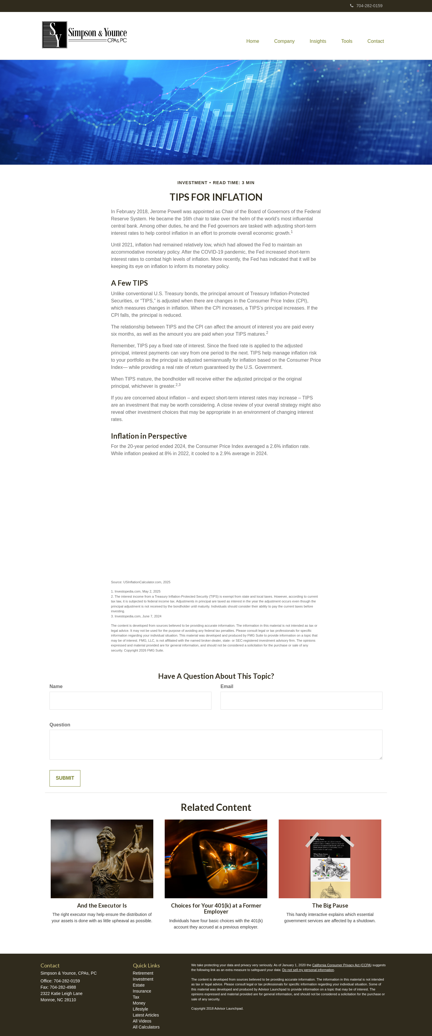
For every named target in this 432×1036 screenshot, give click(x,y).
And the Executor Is (102, 905)
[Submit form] (65, 778)
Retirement (143, 973)
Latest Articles (146, 1015)
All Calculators (146, 1027)
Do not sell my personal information (308, 970)
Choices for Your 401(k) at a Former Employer (216, 908)
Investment (143, 979)
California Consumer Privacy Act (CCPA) (342, 965)
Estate (139, 985)
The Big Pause (330, 905)
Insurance (142, 991)
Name (56, 686)
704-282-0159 (366, 5)
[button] (284, 36)
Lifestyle (140, 1009)
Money (139, 1003)
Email (226, 686)
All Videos (142, 1021)
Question (60, 724)
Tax (136, 997)
